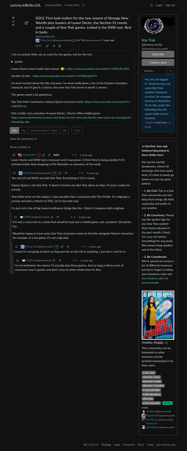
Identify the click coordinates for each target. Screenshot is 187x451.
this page (147, 236)
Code (150, 444)
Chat (77, 130)
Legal (117, 444)
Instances (129, 444)
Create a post (158, 62)
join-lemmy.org (166, 444)
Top (23, 130)
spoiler (18, 61)
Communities (53, 5)
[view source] (60, 46)
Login (159, 5)
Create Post (72, 5)
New (54, 130)
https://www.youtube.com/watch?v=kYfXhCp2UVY (65, 75)
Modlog (167, 403)
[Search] (154, 70)
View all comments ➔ (23, 138)
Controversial (38, 130)
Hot (14, 130)
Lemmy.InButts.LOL (25, 5)
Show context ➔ (20, 147)
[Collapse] (14, 155)
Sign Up (170, 5)
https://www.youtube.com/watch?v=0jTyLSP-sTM (98, 68)
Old (64, 130)
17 (39, 45)
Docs (141, 444)
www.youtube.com (45, 36)
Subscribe (158, 54)
